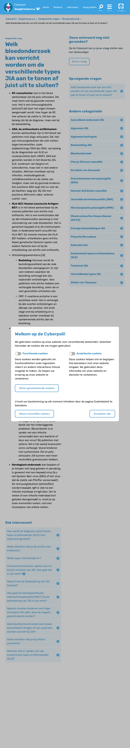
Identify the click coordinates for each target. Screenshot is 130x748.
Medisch (58, 7)
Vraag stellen (89, 7)
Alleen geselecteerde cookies (37, 388)
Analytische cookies (89, 353)
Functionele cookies (35, 353)
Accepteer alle (102, 413)
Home (46, 7)
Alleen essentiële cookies (34, 413)
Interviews (72, 7)
